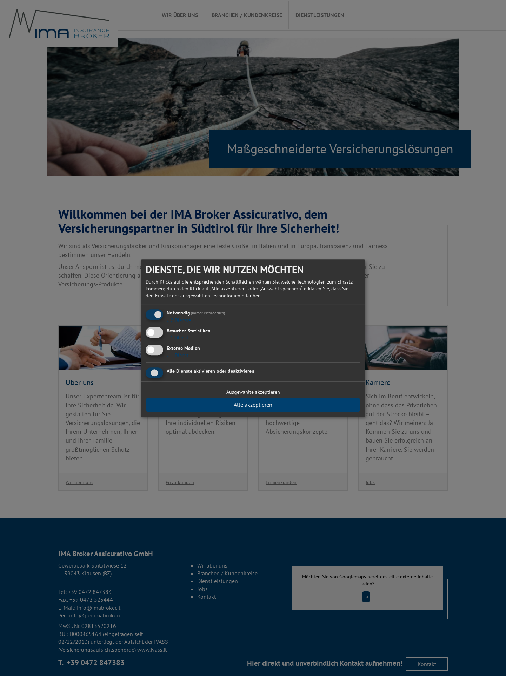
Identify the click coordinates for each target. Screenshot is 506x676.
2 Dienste (179, 320)
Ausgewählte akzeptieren (253, 392)
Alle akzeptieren (253, 404)
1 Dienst (177, 337)
